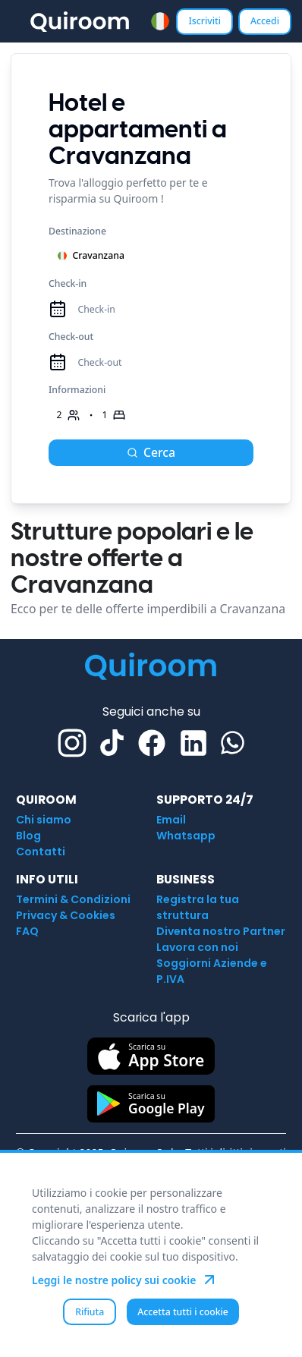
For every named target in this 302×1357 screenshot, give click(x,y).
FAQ (27, 931)
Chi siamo (43, 819)
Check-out (71, 336)
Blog (28, 835)
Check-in (68, 283)
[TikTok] (112, 742)
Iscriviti (204, 20)
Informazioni (77, 389)
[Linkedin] (193, 743)
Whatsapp (185, 835)
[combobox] (160, 22)
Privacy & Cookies (65, 915)
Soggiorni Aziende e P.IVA (211, 971)
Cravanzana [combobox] (90, 255)
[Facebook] (152, 743)
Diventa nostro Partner (220, 931)
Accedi (264, 20)
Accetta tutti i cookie (182, 1311)
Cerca (151, 452)
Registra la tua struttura (197, 907)
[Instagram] (72, 743)
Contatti (40, 851)
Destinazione (77, 231)
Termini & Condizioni (73, 899)
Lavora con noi (197, 947)
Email (171, 819)
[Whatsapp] (232, 742)
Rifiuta (89, 1311)
